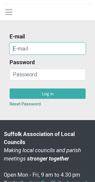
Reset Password (25, 103)
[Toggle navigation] (9, 12)
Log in (47, 94)
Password (22, 62)
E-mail (17, 36)
